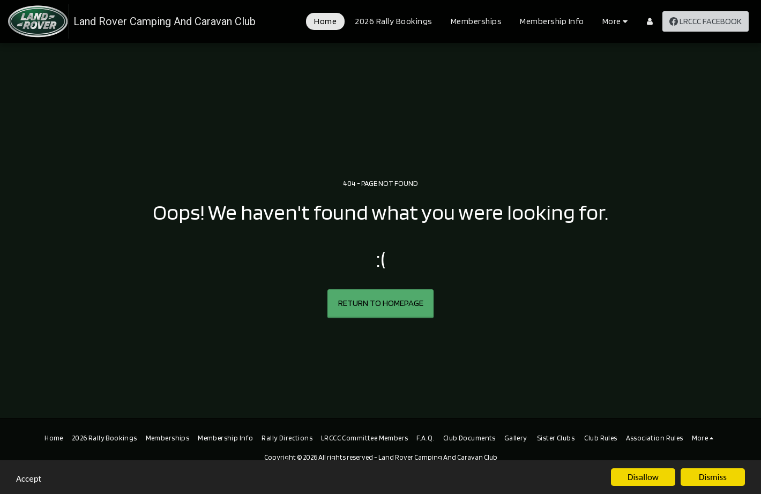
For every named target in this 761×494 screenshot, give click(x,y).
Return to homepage (380, 302)
